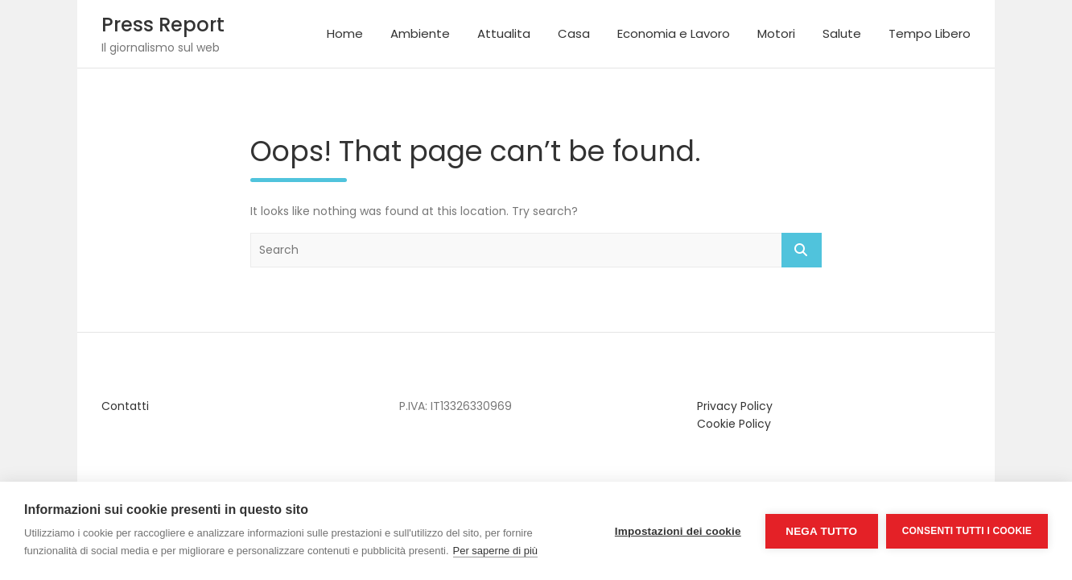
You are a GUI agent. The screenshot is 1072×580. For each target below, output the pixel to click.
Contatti (125, 406)
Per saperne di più (495, 551)
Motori (776, 33)
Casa (574, 33)
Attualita (503, 33)
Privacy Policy (735, 406)
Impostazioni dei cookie (678, 531)
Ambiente (420, 33)
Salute (842, 33)
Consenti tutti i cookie (967, 530)
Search (801, 250)
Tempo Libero (930, 33)
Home (345, 33)
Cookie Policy (734, 424)
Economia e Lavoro (673, 33)
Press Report (163, 24)
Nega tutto (821, 531)
